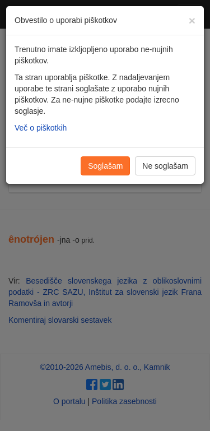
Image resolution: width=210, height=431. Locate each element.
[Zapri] (192, 20)
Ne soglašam (165, 165)
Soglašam (105, 165)
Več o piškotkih (41, 127)
